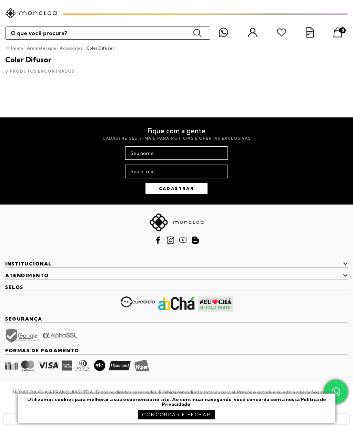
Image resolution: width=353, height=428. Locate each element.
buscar (197, 33)
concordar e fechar (176, 414)
